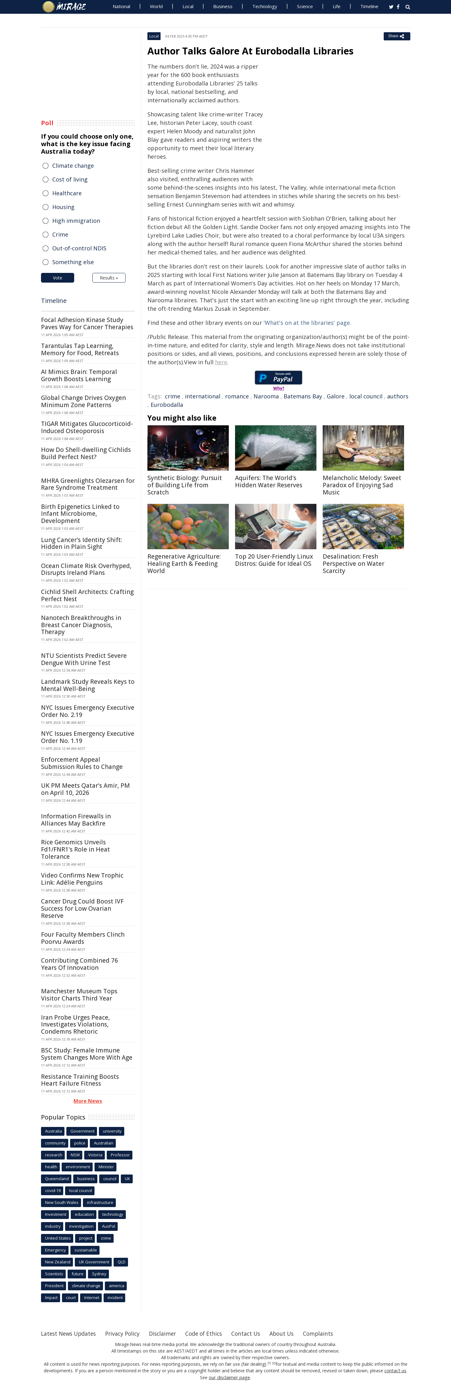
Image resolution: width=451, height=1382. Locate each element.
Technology (264, 6)
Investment (55, 1214)
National (121, 6)
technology (112, 1214)
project (85, 1238)
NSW (75, 1155)
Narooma (266, 396)
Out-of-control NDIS (79, 248)
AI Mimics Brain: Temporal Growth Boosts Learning (79, 375)
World (156, 6)
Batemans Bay (303, 396)
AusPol (108, 1226)
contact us (395, 1371)
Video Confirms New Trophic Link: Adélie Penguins (82, 879)
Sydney (99, 1274)
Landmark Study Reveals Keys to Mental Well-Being (88, 685)
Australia (53, 1131)
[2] (274, 1363)
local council (365, 396)
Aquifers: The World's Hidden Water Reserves (268, 481)
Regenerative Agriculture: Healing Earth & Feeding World (184, 563)
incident (115, 1297)
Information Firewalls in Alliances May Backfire (76, 819)
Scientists (54, 1274)
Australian (103, 1143)
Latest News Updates (70, 1333)
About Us (292, 1333)
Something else (73, 262)
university (112, 1131)
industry (53, 1226)
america (116, 1285)
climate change (86, 1285)
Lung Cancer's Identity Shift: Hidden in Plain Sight (81, 543)
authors (397, 396)
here (221, 362)
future (78, 1274)
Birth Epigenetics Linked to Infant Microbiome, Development (80, 514)
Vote (57, 278)
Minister (106, 1167)
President (54, 1285)
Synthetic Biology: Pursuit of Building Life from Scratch (184, 485)
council (109, 1178)
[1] (269, 1363)
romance (237, 396)
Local (187, 6)
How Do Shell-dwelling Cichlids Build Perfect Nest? (86, 453)
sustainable (85, 1250)
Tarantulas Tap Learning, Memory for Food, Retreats (80, 349)
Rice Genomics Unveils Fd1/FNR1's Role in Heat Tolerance (75, 849)
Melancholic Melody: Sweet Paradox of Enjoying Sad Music (362, 485)
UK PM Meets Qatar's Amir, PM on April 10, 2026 (85, 789)
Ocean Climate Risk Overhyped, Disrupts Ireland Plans (86, 569)
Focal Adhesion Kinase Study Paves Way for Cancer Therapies (87, 323)
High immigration (76, 220)
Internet (91, 1297)
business (86, 1178)
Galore (336, 396)
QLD (122, 1262)
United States (58, 1238)
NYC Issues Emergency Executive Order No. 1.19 (87, 737)
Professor (120, 1155)
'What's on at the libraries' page (307, 322)
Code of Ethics (211, 1333)
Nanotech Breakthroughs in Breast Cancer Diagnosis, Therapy (81, 625)
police (79, 1143)
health (51, 1167)
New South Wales (62, 1202)
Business (223, 6)
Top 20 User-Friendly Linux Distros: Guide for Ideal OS (274, 560)
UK (127, 1178)
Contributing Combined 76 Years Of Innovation (79, 964)
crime (172, 396)
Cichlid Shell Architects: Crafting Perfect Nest (87, 595)
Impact (51, 1297)
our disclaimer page (229, 1377)
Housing (63, 207)
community (55, 1143)
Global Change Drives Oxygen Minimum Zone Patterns (83, 401)
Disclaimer (168, 1333)
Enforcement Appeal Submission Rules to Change (82, 763)
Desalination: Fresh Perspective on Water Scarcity (353, 563)
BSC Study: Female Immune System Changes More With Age (86, 1054)
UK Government (94, 1262)
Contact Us (255, 1333)
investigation (81, 1226)
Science (305, 6)
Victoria (95, 1155)
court (71, 1297)
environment (78, 1167)
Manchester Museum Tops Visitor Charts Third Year (79, 994)
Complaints (329, 1333)
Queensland (57, 1178)
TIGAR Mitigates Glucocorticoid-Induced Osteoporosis (87, 427)
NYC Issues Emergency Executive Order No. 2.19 (87, 711)
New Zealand (57, 1262)
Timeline (369, 6)
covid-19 (53, 1190)
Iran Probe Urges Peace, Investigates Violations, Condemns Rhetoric (75, 1024)
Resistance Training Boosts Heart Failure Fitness (80, 1080)
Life (337, 6)
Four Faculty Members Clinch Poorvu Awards (83, 938)
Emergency (55, 1250)
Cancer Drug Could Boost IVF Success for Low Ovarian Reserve (82, 908)
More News (88, 1101)
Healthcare (67, 193)
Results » (109, 278)
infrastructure (100, 1202)
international (202, 396)
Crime (60, 234)
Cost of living (70, 179)
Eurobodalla (167, 404)
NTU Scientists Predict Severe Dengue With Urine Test (84, 659)
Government (82, 1131)
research (53, 1155)
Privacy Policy (127, 1333)
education (84, 1214)
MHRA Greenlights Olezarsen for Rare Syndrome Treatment (88, 484)
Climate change (73, 165)
